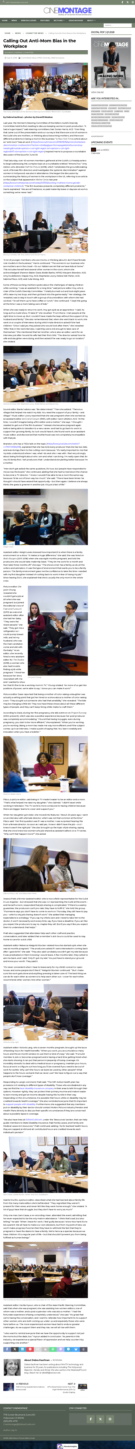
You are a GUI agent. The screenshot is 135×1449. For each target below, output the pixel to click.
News (14, 20)
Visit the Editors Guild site (15, 1)
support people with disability (20, 1104)
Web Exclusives (28, 20)
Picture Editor (112, 114)
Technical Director (100, 123)
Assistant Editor (99, 108)
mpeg (126, 111)
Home (4, 20)
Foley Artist (107, 111)
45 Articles (57, 1360)
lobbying (118, 111)
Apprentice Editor (118, 105)
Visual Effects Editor (101, 126)
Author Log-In (10, 1430)
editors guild (124, 108)
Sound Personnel (99, 120)
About (90, 20)
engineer (95, 111)
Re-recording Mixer (100, 117)
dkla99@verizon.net (51, 1373)
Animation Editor (99, 105)
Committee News (29, 58)
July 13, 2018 (12, 58)
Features (45, 20)
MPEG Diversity (43, 58)
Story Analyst (116, 120)
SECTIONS (58, 20)
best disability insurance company (37, 1088)
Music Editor (97, 114)
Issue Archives (76, 20)
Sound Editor (118, 117)
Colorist (112, 108)
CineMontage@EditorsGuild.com (19, 1424)
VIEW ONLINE (97, 92)
